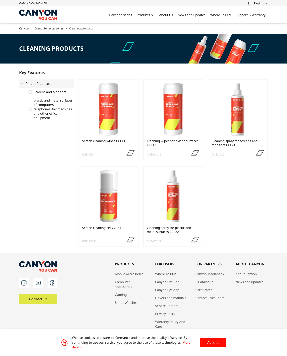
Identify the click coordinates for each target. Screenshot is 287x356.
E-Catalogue (204, 282)
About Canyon (246, 274)
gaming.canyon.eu (33, 3)
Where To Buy (165, 274)
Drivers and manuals (170, 298)
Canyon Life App (167, 282)
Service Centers (166, 306)
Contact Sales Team (209, 298)
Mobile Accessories (129, 274)
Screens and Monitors (50, 92)
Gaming (121, 294)
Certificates (203, 290)
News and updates (249, 282)
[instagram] (24, 283)
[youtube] (38, 283)
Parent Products (38, 83)
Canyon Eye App (167, 290)
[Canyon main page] (38, 15)
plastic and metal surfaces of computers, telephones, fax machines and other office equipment (53, 109)
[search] (247, 3)
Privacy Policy (165, 314)
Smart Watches (126, 302)
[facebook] (52, 283)
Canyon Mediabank (209, 274)
